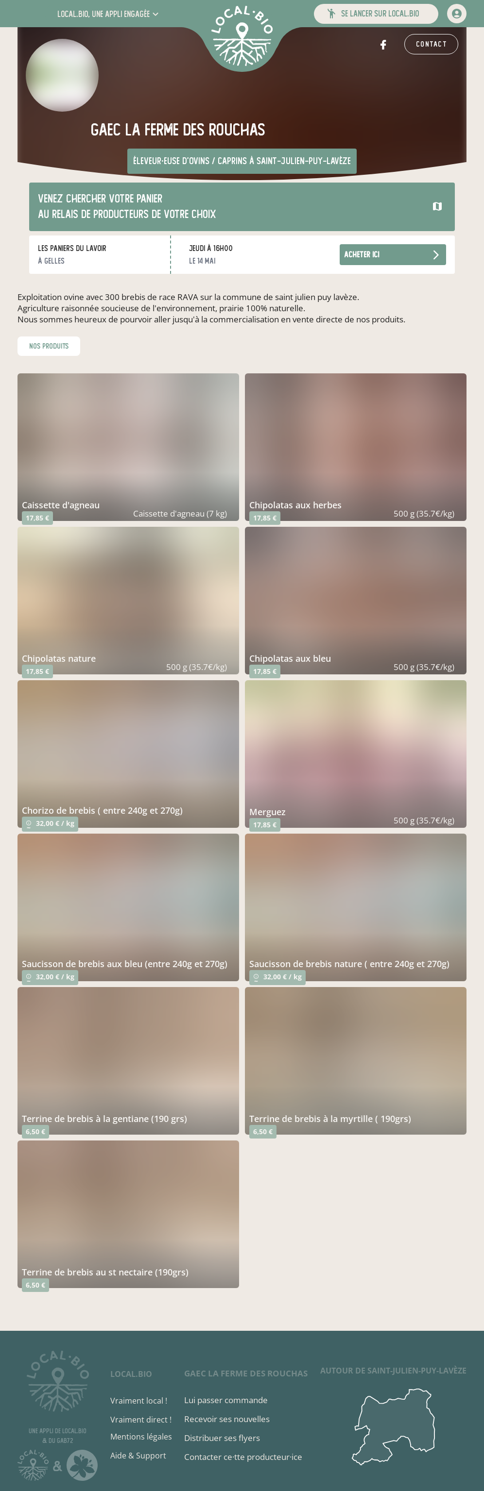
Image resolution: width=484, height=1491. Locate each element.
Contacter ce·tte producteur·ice (243, 1456)
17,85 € (37, 517)
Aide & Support (138, 1455)
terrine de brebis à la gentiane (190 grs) (104, 1118)
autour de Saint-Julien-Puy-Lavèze (393, 1370)
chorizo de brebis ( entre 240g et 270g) (102, 810)
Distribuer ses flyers (222, 1437)
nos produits (49, 346)
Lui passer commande (226, 1400)
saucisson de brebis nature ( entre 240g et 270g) (349, 964)
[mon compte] (457, 13)
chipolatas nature (59, 658)
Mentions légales (141, 1436)
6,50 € (35, 1131)
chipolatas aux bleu (290, 658)
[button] (109, 13)
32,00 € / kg (50, 825)
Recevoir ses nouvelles (227, 1418)
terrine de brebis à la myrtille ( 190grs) (330, 1118)
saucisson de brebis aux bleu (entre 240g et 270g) (124, 964)
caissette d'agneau (61, 505)
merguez (267, 812)
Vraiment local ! (138, 1400)
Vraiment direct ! (141, 1419)
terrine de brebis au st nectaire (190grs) (105, 1272)
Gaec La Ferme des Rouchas (246, 1373)
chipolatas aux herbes (295, 505)
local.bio (131, 1374)
